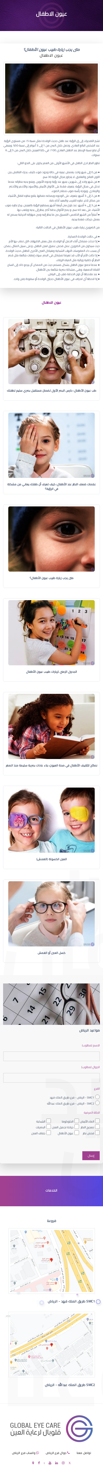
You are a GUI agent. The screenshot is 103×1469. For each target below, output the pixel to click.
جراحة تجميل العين (62, 1127)
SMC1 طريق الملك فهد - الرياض (71, 1301)
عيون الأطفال (65, 1133)
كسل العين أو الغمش (52, 953)
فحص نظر (88, 1133)
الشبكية (40, 1121)
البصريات (40, 1127)
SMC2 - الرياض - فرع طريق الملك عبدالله (70, 1103)
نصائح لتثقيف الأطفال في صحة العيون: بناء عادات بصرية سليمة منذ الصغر (51, 765)
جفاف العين (38, 1133)
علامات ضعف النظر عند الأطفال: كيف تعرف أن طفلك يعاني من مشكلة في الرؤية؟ (51, 487)
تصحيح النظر (87, 1127)
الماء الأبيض (87, 1121)
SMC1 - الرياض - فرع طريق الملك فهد (72, 1097)
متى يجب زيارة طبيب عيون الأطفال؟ (52, 578)
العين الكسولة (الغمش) (51, 859)
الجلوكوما (67, 1121)
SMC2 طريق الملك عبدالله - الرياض (70, 1385)
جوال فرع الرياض (56, 1452)
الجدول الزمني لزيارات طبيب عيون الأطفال (51, 671)
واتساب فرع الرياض (24, 1452)
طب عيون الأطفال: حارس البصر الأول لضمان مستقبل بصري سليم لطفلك (51, 390)
